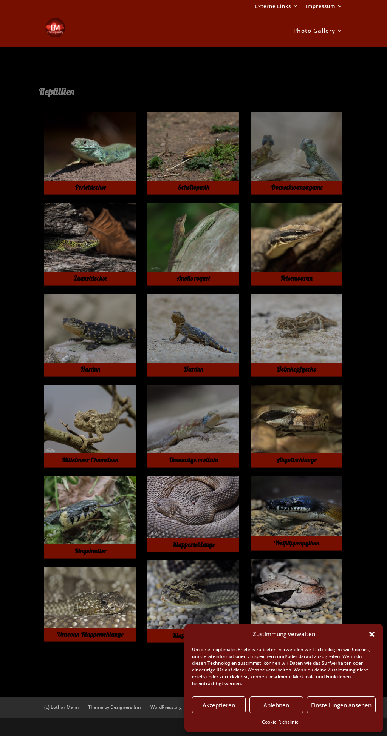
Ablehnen (276, 705)
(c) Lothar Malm (61, 707)
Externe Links (273, 6)
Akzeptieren (219, 705)
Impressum (320, 6)
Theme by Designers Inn (114, 707)
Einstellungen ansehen (341, 705)
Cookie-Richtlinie (280, 722)
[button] (372, 634)
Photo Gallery (314, 31)
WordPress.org (166, 707)
